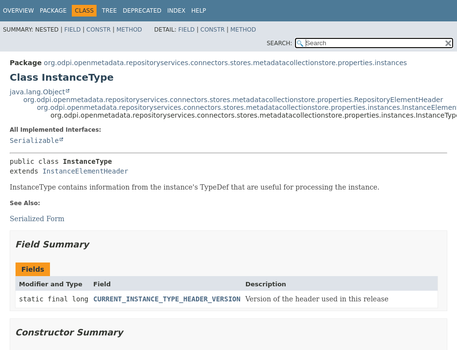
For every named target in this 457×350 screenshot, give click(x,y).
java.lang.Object (37, 92)
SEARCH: (280, 43)
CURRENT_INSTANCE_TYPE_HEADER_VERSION (166, 299)
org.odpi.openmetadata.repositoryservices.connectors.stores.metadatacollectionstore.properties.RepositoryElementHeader (233, 100)
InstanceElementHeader (85, 171)
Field (72, 29)
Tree (109, 10)
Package (53, 10)
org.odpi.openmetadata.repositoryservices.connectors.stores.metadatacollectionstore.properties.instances (225, 63)
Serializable (34, 140)
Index (176, 10)
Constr (98, 29)
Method (129, 29)
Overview (18, 10)
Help (198, 10)
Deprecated (142, 10)
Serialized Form (37, 219)
